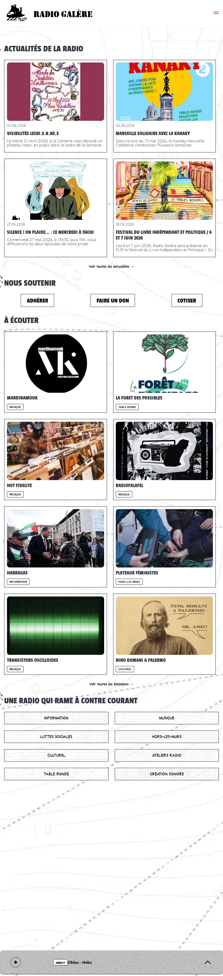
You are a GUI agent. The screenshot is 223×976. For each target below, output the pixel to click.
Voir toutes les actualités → (111, 266)
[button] (216, 13)
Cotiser (186, 300)
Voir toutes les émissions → (111, 684)
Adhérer (37, 300)
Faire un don (113, 300)
